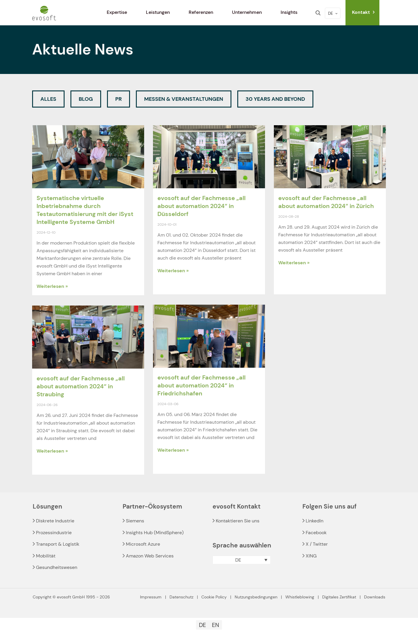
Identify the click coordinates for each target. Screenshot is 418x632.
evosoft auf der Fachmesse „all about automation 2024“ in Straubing (81, 386)
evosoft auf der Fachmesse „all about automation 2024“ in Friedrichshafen (201, 385)
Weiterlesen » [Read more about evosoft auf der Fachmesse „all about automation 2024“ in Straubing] (52, 451)
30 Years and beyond (275, 99)
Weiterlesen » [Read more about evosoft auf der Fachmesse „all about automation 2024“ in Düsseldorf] (173, 271)
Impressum (151, 597)
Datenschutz (181, 597)
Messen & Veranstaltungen (183, 99)
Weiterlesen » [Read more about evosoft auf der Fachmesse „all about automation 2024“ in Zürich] (294, 263)
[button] (242, 560)
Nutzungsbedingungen (256, 597)
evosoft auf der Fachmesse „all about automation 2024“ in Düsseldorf (201, 206)
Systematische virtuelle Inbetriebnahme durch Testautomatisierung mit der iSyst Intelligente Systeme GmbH (85, 210)
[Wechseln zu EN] (215, 625)
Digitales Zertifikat (339, 597)
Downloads (374, 597)
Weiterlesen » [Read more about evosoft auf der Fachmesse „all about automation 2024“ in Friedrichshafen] (173, 450)
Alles (48, 99)
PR (118, 99)
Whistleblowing (299, 597)
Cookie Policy (214, 597)
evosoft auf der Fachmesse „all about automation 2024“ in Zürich (326, 202)
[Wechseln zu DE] (202, 625)
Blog (86, 99)
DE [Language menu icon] (333, 13)
